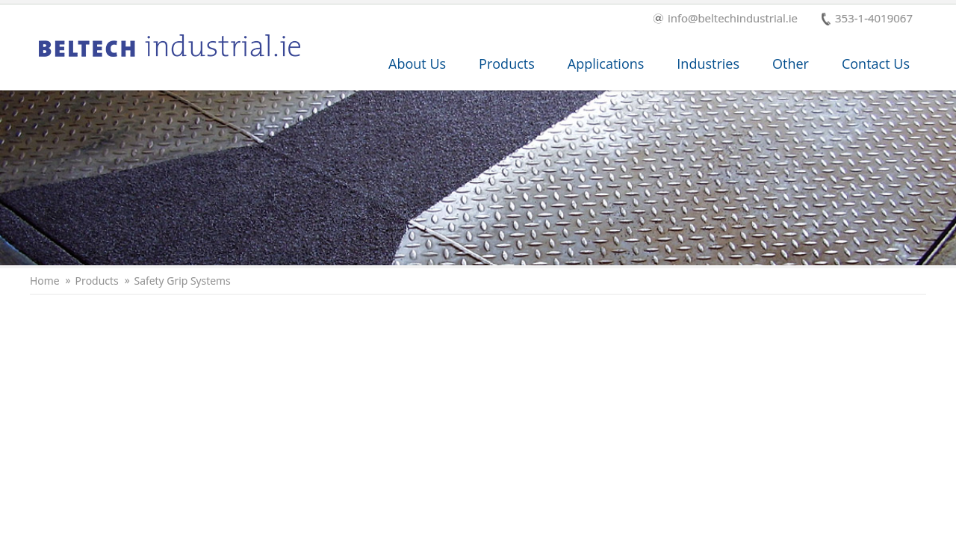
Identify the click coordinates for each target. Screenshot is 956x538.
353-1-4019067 (867, 19)
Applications (606, 63)
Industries (708, 63)
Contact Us (876, 63)
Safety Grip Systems (182, 281)
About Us (417, 63)
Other (790, 63)
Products (507, 63)
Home (45, 281)
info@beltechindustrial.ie (726, 19)
